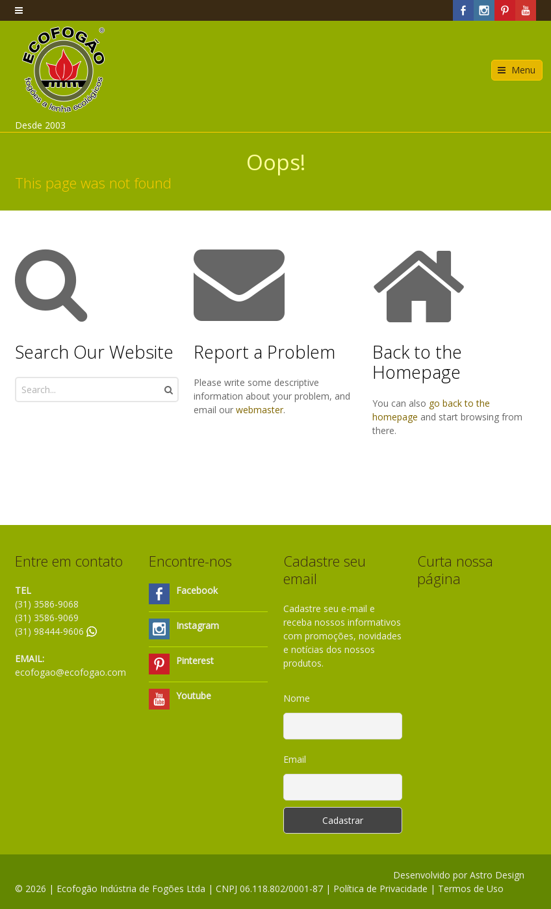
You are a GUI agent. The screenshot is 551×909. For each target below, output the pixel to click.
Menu (523, 70)
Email (294, 759)
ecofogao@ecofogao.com (70, 672)
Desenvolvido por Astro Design (458, 875)
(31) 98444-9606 (56, 631)
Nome (296, 698)
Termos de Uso (471, 888)
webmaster (259, 409)
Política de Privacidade (380, 888)
